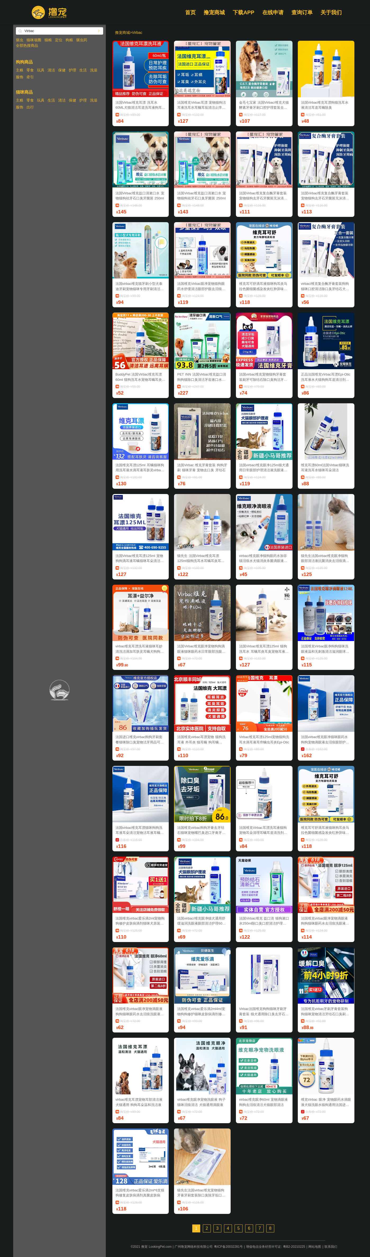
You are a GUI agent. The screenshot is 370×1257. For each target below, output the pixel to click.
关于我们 (331, 12)
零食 (30, 70)
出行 (30, 107)
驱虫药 (81, 40)
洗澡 (93, 70)
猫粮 (48, 40)
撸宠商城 (214, 12)
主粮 (19, 70)
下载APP (243, 12)
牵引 (30, 77)
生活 (83, 70)
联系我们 (331, 1247)
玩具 (40, 70)
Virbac (137, 32)
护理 (72, 70)
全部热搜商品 (27, 45)
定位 (58, 40)
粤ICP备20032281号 (228, 1247)
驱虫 (19, 40)
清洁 (51, 70)
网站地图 (314, 1247)
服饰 (19, 77)
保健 (62, 70)
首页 (190, 12)
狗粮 (69, 40)
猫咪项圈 (33, 40)
